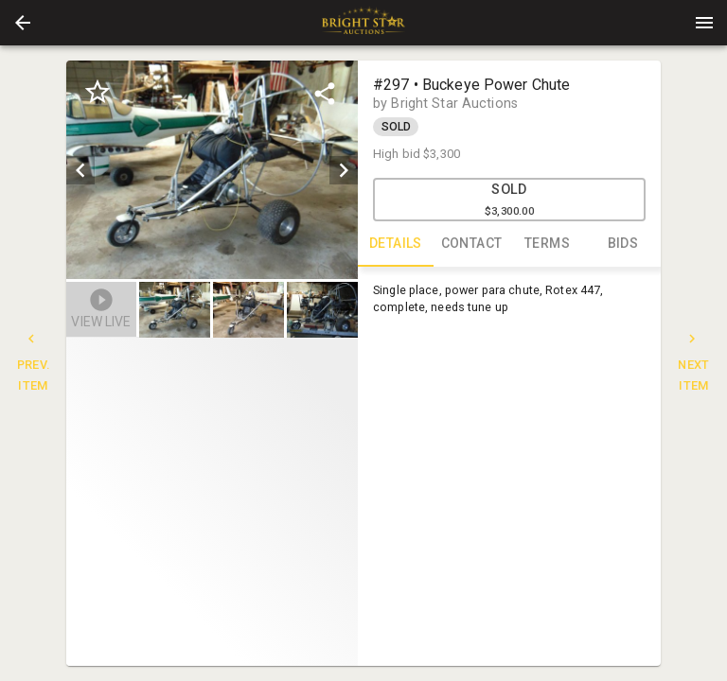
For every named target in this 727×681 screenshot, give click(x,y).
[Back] (22, 22)
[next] (343, 170)
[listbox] (212, 170)
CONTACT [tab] (471, 244)
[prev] (80, 170)
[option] (212, 170)
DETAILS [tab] (396, 244)
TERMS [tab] (547, 244)
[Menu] (704, 22)
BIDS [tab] (623, 244)
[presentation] (363, 23)
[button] (22, 22)
